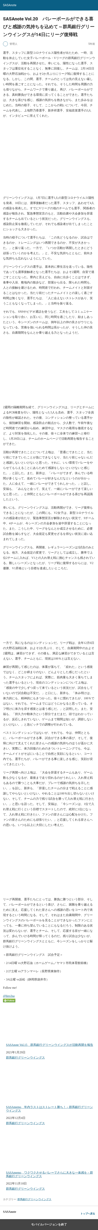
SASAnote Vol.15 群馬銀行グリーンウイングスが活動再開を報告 (49, 1025)
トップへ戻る (87, 1213)
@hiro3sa (9, 996)
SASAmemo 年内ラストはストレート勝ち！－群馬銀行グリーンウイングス (49, 1089)
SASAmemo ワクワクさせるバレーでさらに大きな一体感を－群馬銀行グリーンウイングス (49, 1155)
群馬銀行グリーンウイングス (25, 1057)
